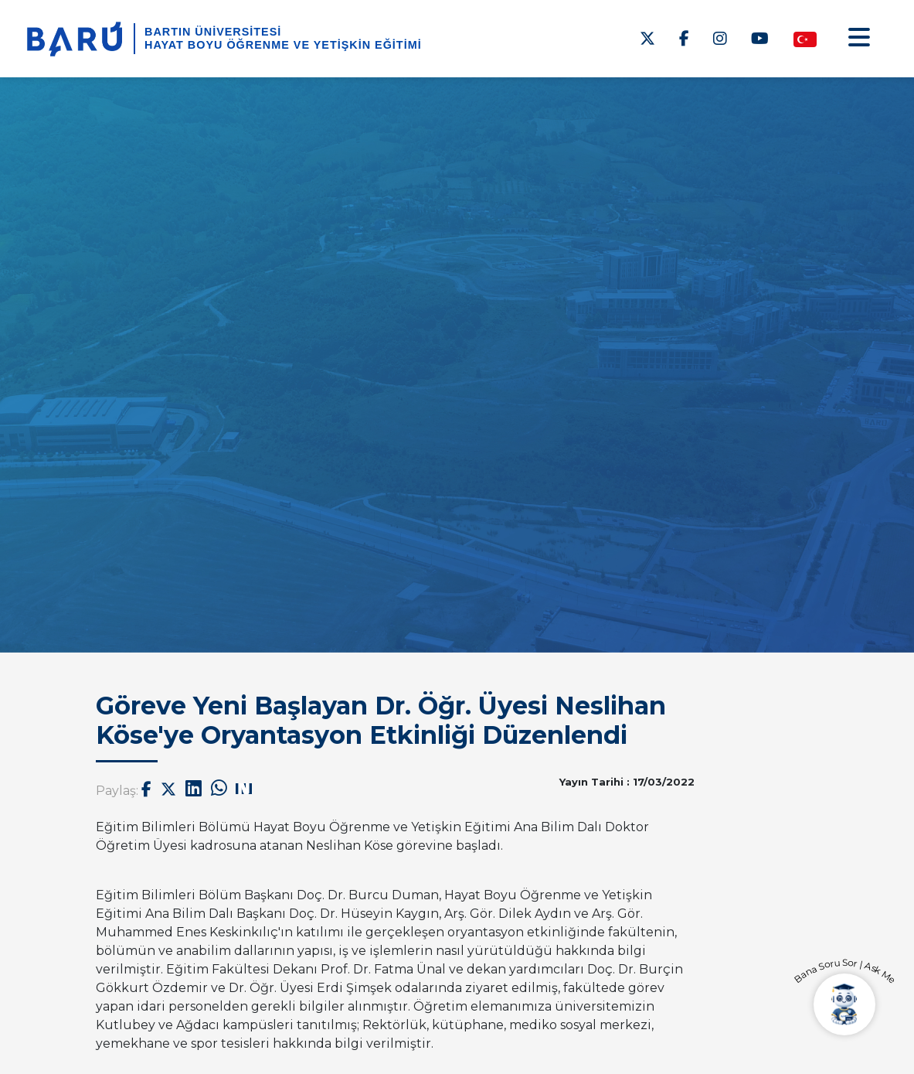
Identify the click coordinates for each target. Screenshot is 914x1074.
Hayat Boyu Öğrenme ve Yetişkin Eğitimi (283, 45)
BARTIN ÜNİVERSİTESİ (212, 32)
